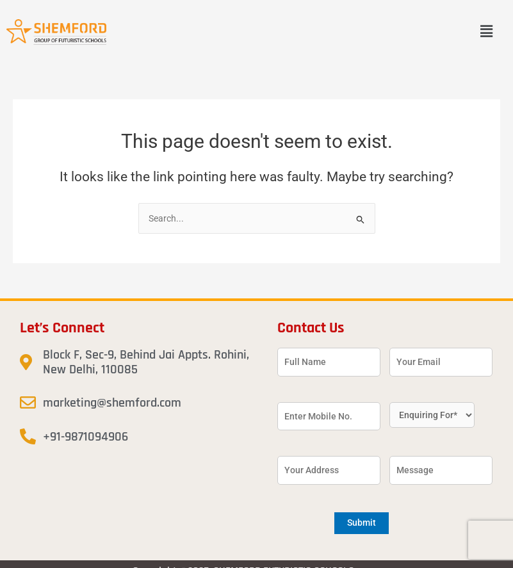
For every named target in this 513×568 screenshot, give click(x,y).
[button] (487, 32)
